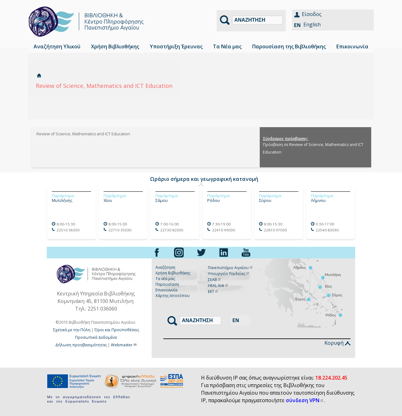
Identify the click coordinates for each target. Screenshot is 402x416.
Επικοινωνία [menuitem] (352, 46)
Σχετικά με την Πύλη (71, 329)
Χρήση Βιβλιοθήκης (172, 273)
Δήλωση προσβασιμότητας (81, 345)
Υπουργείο (229, 273)
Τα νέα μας (165, 278)
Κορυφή (337, 342)
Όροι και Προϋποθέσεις (117, 329)
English (312, 24)
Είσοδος (312, 14)
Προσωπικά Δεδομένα (96, 337)
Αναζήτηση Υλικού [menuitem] (57, 46)
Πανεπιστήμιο (230, 267)
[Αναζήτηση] (257, 20)
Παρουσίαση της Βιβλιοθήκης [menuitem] (289, 46)
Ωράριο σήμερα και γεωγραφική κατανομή (204, 179)
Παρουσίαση (167, 284)
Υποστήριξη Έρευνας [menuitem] (176, 46)
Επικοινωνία (166, 290)
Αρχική (39, 75)
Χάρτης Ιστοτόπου (172, 295)
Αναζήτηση (165, 267)
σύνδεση (305, 400)
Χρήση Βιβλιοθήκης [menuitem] (115, 46)
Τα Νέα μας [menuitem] (227, 46)
